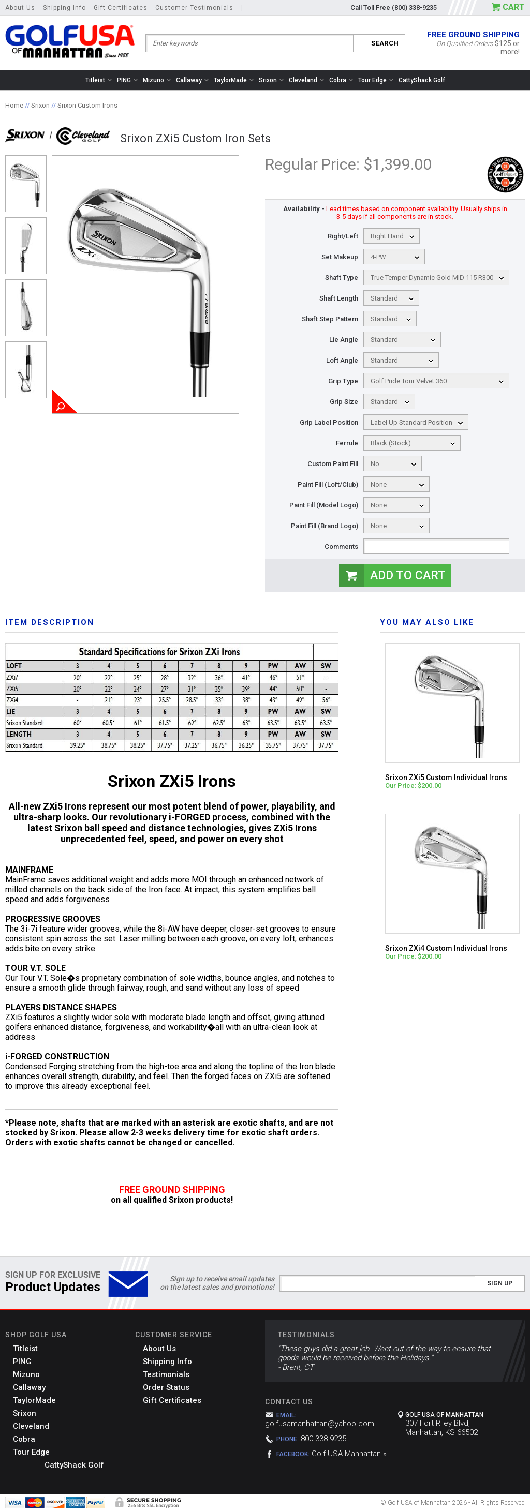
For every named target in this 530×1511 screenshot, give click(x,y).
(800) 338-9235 (414, 7)
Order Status (166, 1387)
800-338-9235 (323, 1438)
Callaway (192, 80)
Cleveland (306, 80)
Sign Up (499, 1283)
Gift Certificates (121, 7)
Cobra (341, 80)
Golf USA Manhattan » (349, 1453)
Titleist (98, 80)
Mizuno (157, 80)
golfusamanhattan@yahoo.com (319, 1423)
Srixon (271, 80)
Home (14, 105)
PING (127, 80)
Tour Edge (375, 80)
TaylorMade (234, 80)
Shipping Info (64, 7)
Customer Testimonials (194, 7)
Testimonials (166, 1374)
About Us (20, 7)
